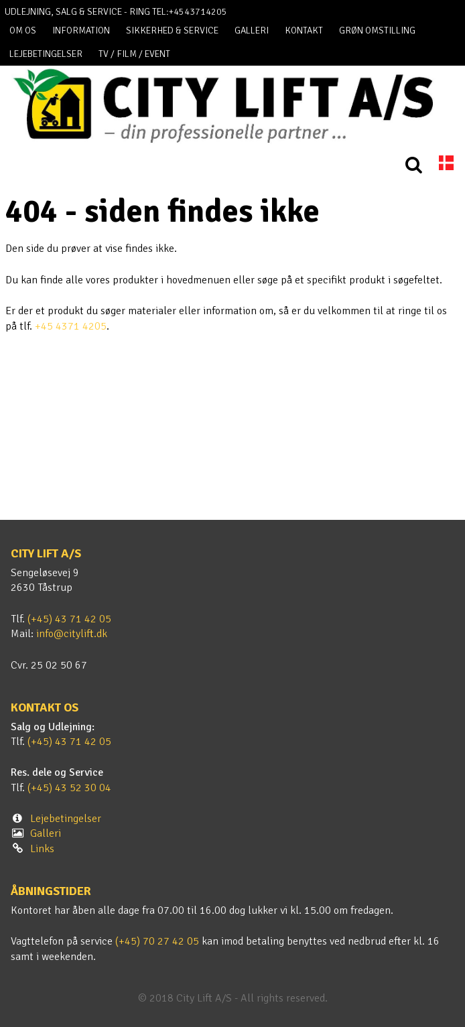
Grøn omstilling (377, 30)
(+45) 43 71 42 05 (69, 619)
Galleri (252, 30)
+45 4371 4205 (71, 326)
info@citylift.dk (71, 633)
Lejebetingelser (45, 54)
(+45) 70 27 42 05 (157, 941)
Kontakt (304, 30)
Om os (22, 30)
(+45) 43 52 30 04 (69, 788)
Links (42, 848)
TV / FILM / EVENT (134, 54)
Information (81, 30)
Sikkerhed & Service (172, 30)
